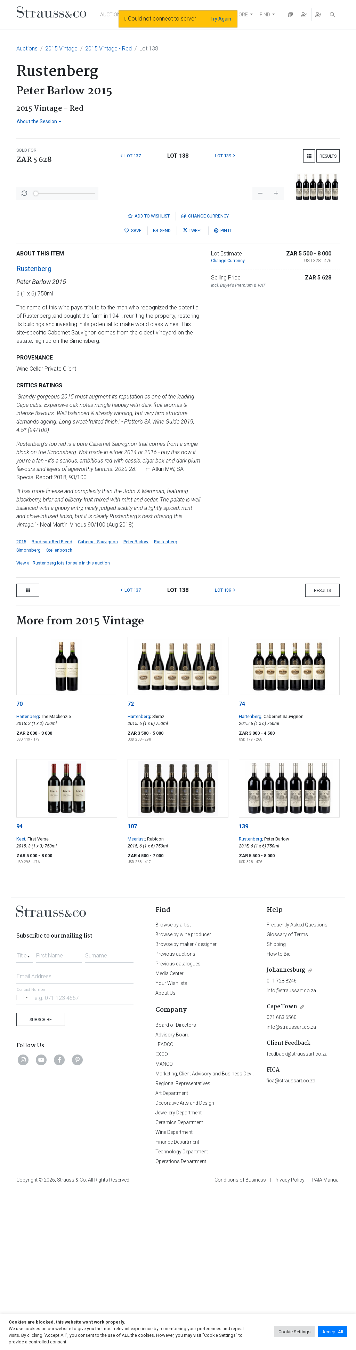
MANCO (164, 1223)
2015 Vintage (61, 48)
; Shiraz (157, 876)
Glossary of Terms (287, 1094)
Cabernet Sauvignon (98, 701)
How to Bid (279, 1113)
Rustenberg (33, 428)
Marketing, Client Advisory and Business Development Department (226, 1233)
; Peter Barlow (275, 998)
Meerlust (136, 998)
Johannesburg (286, 1130)
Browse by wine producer (183, 1094)
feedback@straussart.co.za (297, 1213)
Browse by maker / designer (186, 1104)
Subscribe (41, 1179)
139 (243, 986)
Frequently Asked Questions (297, 1084)
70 (19, 863)
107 (132, 986)
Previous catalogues (178, 1123)
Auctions (27, 48)
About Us (165, 1152)
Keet (20, 998)
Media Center (169, 1133)
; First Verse (37, 998)
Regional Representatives (182, 1243)
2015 (21, 701)
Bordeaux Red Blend (52, 701)
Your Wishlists (171, 1143)
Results (328, 156)
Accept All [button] (332, 1331)
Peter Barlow (135, 701)
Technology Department (181, 1311)
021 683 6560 (282, 1177)
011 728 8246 (282, 1140)
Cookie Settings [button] (294, 1331)
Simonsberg (28, 709)
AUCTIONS (112, 14)
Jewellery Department (178, 1272)
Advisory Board (172, 1194)
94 (19, 986)
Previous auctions (175, 1113)
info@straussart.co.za (291, 1150)
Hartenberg (27, 876)
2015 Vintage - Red (108, 48)
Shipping (276, 1104)
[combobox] (24, 1113)
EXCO (161, 1214)
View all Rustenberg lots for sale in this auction (63, 722)
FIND (265, 14)
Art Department (171, 1253)
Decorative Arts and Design (184, 1262)
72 (131, 863)
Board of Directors (175, 1184)
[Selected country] (23, 1157)
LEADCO (164, 1204)
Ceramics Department (179, 1282)
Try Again (220, 19)
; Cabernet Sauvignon (282, 876)
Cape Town (282, 1166)
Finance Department (177, 1301)
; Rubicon (154, 998)
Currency (205, 375)
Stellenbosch (59, 709)
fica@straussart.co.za (291, 1240)
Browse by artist (173, 1084)
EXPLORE (237, 14)
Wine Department (174, 1292)
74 (242, 863)
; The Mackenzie (55, 876)
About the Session (39, 121)
